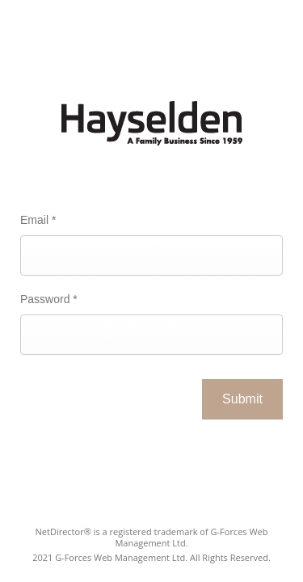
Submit (242, 399)
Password (49, 299)
